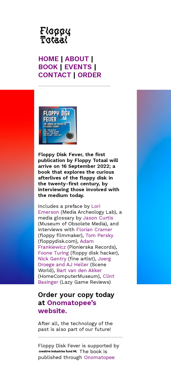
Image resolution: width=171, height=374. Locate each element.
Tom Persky (99, 235)
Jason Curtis (98, 218)
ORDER (89, 75)
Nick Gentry (52, 258)
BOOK (48, 67)
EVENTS (78, 67)
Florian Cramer (94, 229)
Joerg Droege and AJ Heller (74, 261)
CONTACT (54, 75)
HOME (48, 59)
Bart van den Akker (79, 270)
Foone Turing (53, 253)
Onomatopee (99, 357)
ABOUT (77, 59)
